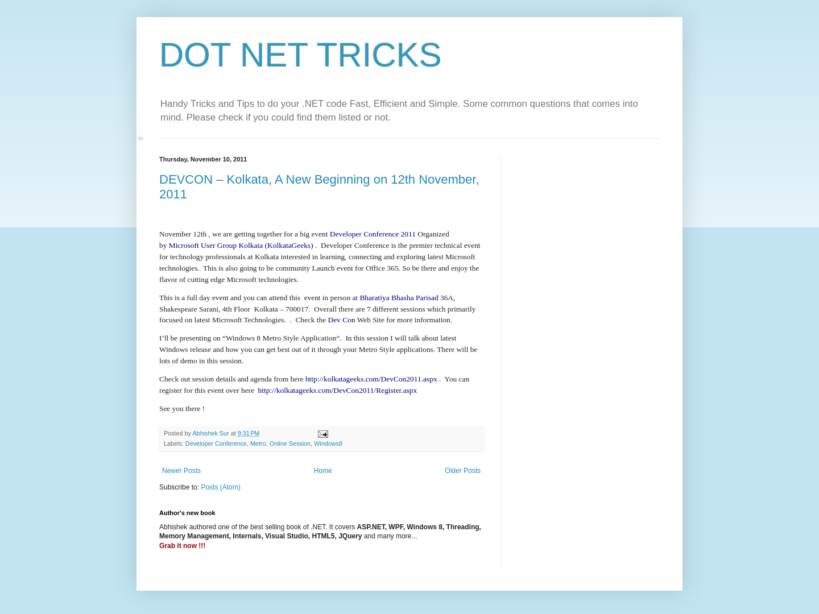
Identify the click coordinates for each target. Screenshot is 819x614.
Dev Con (341, 320)
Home (323, 471)
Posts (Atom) (220, 487)
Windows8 (328, 443)
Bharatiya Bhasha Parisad (399, 297)
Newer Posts (181, 471)
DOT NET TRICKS (300, 55)
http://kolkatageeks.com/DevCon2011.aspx (371, 379)
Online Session (290, 443)
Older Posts (463, 471)
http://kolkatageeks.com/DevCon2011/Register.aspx (337, 390)
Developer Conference (216, 443)
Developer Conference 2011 (373, 234)
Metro (258, 443)
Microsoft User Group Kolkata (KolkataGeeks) (241, 245)
